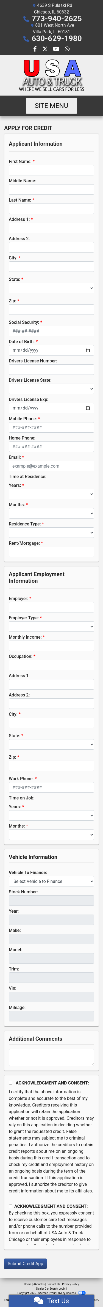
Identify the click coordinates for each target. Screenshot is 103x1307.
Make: (15, 930)
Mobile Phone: (23, 418)
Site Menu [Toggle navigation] (51, 106)
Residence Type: (25, 524)
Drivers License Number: (33, 361)
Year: (14, 911)
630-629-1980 (57, 38)
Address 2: (19, 238)
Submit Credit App (25, 1263)
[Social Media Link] (67, 49)
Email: (15, 457)
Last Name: (20, 200)
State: (14, 279)
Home (27, 1284)
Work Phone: (21, 778)
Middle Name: (22, 180)
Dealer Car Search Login (51, 1288)
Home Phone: (22, 438)
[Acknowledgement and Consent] (10, 1082)
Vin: (12, 988)
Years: (15, 485)
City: (13, 258)
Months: (17, 504)
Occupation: (20, 656)
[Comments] (51, 1057)
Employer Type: (24, 617)
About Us (39, 1284)
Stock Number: (23, 891)
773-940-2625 (57, 18)
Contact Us (53, 1284)
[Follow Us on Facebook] (35, 49)
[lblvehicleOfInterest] (51, 881)
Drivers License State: (30, 380)
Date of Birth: (22, 341)
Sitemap (43, 1293)
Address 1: (19, 219)
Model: (15, 949)
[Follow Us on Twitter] (45, 49)
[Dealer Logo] (51, 75)
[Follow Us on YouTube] (57, 49)
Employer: (18, 598)
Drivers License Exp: (28, 399)
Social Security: (24, 322)
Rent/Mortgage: (24, 543)
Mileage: (17, 1007)
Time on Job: (21, 798)
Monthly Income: (25, 637)
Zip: (12, 300)
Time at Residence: (27, 476)
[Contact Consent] (10, 1206)
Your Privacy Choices (68, 1293)
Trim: (14, 969)
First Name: (20, 161)
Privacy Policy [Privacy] (70, 1284)
